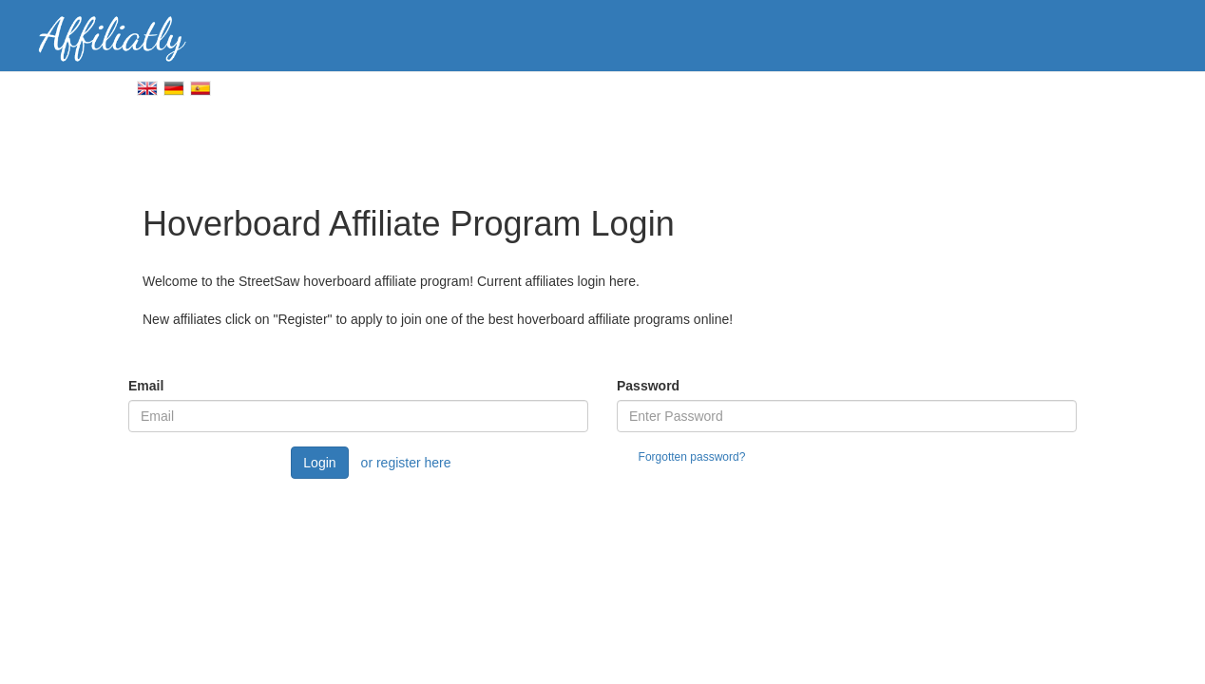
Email (145, 385)
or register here (406, 462)
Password (648, 385)
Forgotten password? (692, 457)
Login (319, 462)
